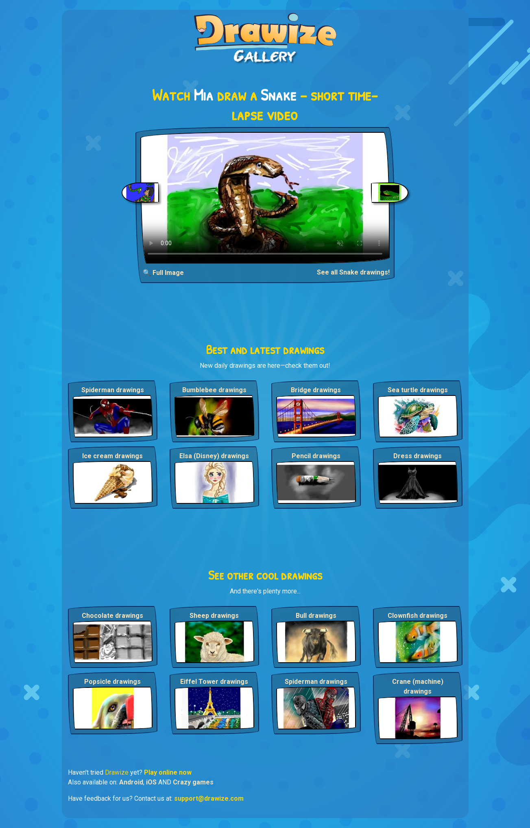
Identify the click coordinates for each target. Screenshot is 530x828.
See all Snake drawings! (353, 272)
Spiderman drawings (112, 390)
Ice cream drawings (112, 456)
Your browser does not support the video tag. (265, 198)
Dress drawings (417, 456)
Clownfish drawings (417, 615)
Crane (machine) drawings (417, 686)
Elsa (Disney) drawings (214, 456)
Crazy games (193, 782)
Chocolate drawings (112, 615)
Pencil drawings (316, 456)
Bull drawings (316, 615)
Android (131, 782)
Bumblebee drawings (214, 390)
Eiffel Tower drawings (214, 681)
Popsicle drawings (112, 681)
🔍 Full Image (163, 273)
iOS (151, 782)
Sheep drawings (214, 615)
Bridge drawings (316, 390)
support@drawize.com (209, 798)
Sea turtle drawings (418, 390)
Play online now (168, 772)
